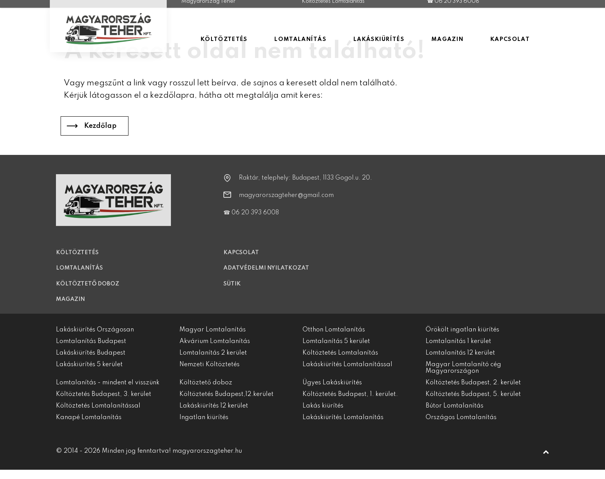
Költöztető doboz (87, 289)
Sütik (232, 289)
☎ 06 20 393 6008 (251, 218)
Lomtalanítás (79, 274)
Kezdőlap (100, 125)
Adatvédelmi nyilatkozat (266, 274)
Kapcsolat (241, 258)
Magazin (70, 305)
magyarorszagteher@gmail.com (286, 201)
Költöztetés (77, 258)
